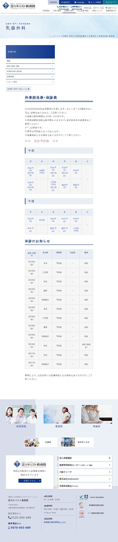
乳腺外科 (92, 36)
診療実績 (10, 76)
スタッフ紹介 (12, 82)
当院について (97, 13)
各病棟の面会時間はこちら (55, 473)
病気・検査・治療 (13, 66)
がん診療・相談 (83, 13)
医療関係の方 (111, 13)
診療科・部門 (69, 13)
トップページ (54, 36)
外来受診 (46, 13)
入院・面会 (57, 13)
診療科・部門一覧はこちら (17, 89)
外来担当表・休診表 (14, 71)
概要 (8, 61)
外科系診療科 (80, 36)
